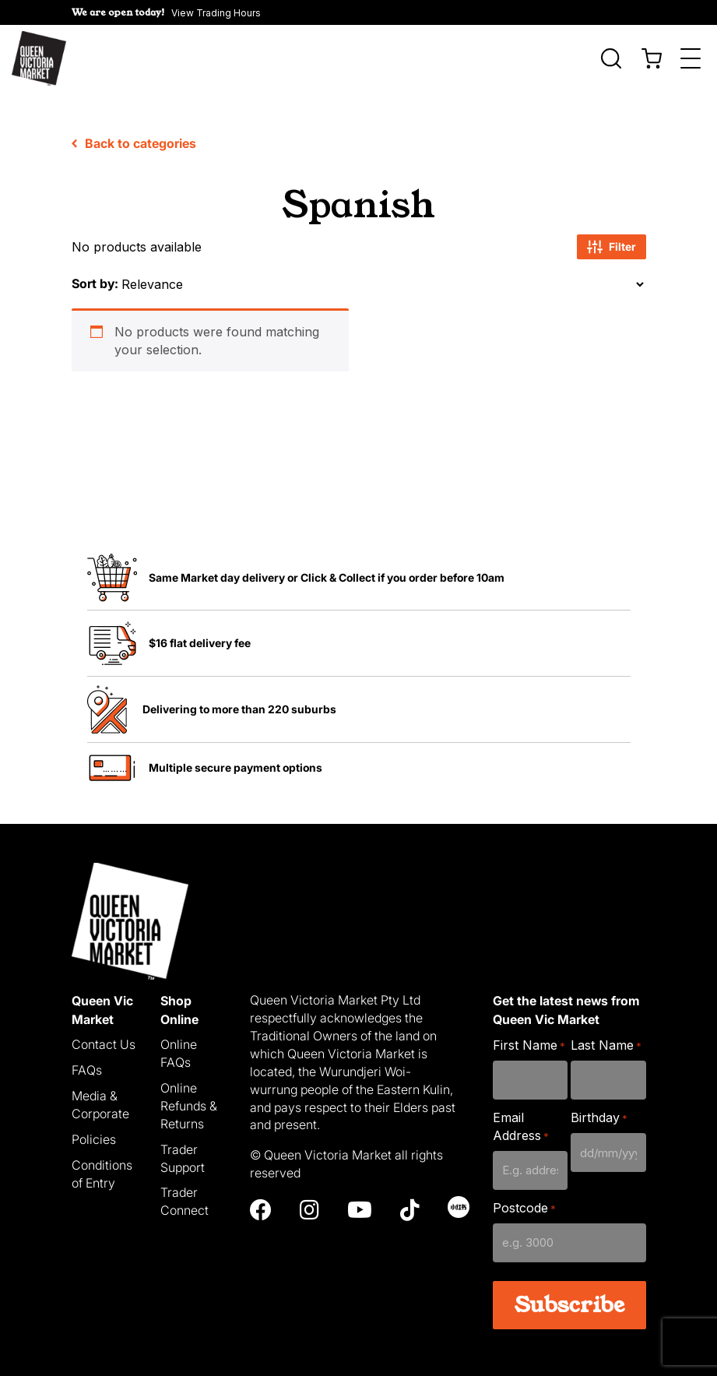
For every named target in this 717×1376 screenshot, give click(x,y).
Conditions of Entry (102, 1162)
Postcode (524, 1197)
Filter (611, 236)
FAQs (87, 1059)
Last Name (606, 1034)
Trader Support (182, 1146)
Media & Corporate (100, 1093)
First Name (529, 1034)
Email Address (521, 1115)
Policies (94, 1127)
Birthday (599, 1107)
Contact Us (103, 1033)
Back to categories (134, 132)
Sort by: (95, 272)
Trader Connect (184, 1190)
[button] (166, 12)
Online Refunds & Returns (188, 1095)
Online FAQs (178, 1042)
